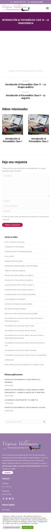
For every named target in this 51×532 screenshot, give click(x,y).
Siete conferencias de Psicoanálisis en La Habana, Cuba (24, 364)
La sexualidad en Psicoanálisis (15, 299)
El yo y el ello (9, 256)
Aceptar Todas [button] (27, 527)
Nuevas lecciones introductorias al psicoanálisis (21, 313)
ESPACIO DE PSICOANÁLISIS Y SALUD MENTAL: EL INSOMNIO (22, 380)
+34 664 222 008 (35, 2)
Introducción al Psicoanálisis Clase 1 (12, 140)
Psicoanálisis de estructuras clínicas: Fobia (19, 326)
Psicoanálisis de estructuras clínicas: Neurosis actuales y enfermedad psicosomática (24, 336)
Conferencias (9, 360)
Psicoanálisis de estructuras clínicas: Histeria (20, 330)
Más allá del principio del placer (15, 309)
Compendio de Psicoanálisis (14, 247)
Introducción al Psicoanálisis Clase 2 (38, 140)
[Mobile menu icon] (47, 8)
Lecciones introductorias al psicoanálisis (19, 304)
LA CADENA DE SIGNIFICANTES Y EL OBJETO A (21, 400)
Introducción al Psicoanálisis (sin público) (19, 280)
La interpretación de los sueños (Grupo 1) (19, 285)
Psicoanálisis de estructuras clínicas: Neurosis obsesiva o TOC (25, 344)
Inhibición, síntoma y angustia (15, 270)
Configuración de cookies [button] (12, 527)
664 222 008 (6, 494)
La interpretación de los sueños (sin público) (20, 294)
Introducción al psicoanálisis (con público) (29, 71)
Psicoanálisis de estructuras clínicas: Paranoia (20, 350)
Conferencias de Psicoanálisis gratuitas (18, 251)
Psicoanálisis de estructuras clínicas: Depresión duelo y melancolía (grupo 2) (24, 319)
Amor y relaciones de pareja (14, 242)
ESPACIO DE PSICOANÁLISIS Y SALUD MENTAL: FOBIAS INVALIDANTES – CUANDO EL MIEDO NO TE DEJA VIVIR (24, 391)
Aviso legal (6, 510)
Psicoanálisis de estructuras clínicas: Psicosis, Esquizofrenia (25, 355)
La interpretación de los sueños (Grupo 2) (19, 290)
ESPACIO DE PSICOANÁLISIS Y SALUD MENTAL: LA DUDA (25, 407)
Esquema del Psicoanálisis (14, 261)
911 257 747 (6, 487)
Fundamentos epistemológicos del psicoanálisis (21, 266)
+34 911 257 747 (18, 2)
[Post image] (12, 124)
